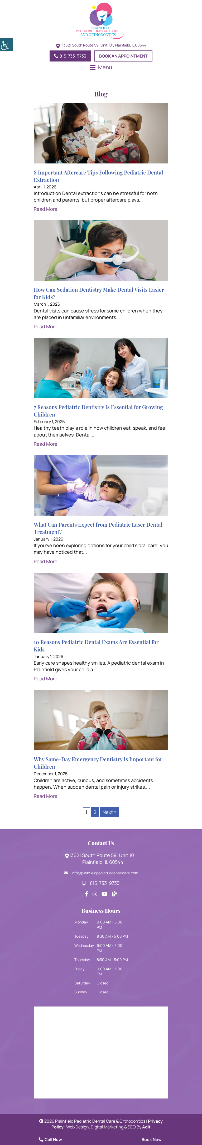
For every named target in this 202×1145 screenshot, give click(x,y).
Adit (146, 1127)
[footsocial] (86, 894)
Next (110, 812)
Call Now (50, 1139)
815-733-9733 (70, 56)
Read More (45, 209)
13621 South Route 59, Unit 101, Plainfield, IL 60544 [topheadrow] (104, 45)
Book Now (152, 1139)
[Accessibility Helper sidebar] (6, 44)
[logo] (101, 20)
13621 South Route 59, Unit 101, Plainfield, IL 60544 (101, 858)
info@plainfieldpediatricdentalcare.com (101, 872)
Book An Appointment (123, 56)
